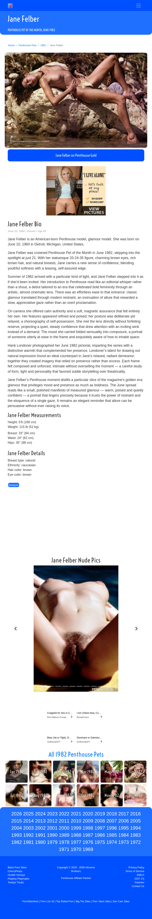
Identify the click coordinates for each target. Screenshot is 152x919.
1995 (123, 828)
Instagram (14, 485)
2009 (88, 821)
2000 (64, 828)
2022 (64, 813)
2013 (40, 821)
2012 (52, 821)
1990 (52, 835)
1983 (135, 835)
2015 (16, 821)
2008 (99, 821)
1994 (135, 828)
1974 (111, 842)
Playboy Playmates (18, 878)
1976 (88, 842)
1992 (28, 835)
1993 (16, 835)
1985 (111, 835)
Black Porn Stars (17, 867)
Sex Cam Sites (121, 901)
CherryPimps (15, 871)
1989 (64, 835)
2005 (135, 821)
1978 (64, 842)
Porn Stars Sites (101, 901)
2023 (52, 813)
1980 (40, 842)
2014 (28, 821)
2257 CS (139, 878)
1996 (111, 828)
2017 (123, 813)
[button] (15, 628)
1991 (40, 835)
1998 (88, 828)
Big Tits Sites (83, 901)
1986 (99, 835)
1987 (88, 835)
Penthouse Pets (27, 45)
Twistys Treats (16, 882)
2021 (76, 813)
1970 (76, 849)
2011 (64, 821)
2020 (88, 813)
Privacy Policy (136, 867)
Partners (139, 882)
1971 (64, 849)
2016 (135, 813)
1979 (52, 842)
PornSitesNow (30, 901)
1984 (123, 835)
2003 (28, 828)
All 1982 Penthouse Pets (76, 754)
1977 (76, 842)
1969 (88, 849)
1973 (123, 842)
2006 (123, 821)
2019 (99, 813)
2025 (28, 813)
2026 (16, 813)
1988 (76, 835)
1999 (76, 828)
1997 (99, 828)
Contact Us (138, 886)
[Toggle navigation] (138, 5)
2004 (16, 828)
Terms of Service (134, 871)
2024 (40, 813)
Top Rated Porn (65, 901)
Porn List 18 (47, 901)
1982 (43, 45)
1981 (28, 842)
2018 (111, 813)
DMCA (140, 874)
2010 (76, 821)
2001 (52, 828)
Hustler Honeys (16, 874)
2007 (111, 821)
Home (11, 45)
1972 (135, 842)
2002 (40, 828)
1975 (99, 842)
